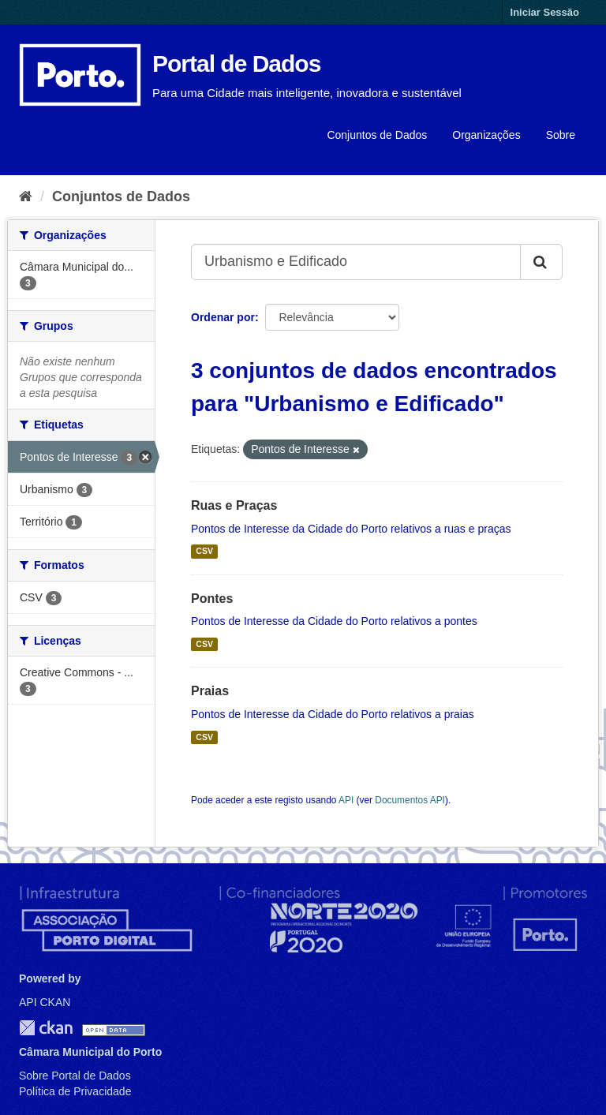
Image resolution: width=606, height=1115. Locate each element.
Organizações (486, 135)
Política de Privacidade (75, 1091)
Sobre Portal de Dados (75, 1075)
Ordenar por (223, 317)
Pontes (212, 598)
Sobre (560, 135)
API (346, 800)
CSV (204, 551)
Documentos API (410, 800)
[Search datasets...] (356, 262)
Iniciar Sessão (545, 12)
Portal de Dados (236, 64)
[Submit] (541, 262)
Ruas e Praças (234, 505)
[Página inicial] (25, 196)
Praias (210, 691)
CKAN (46, 1028)
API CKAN (44, 1002)
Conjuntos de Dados (377, 135)
